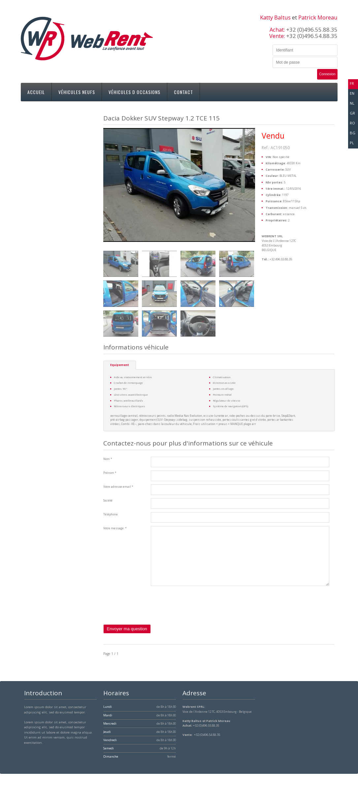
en (352, 93)
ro (352, 122)
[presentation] (153, 611)
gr (352, 113)
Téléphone (110, 514)
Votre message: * (115, 528)
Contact (183, 91)
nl (352, 103)
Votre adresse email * (118, 487)
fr (352, 83)
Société (108, 501)
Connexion (327, 74)
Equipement (119, 365)
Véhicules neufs (76, 91)
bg (352, 132)
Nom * (107, 459)
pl (352, 142)
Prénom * (109, 473)
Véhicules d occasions (134, 91)
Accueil (36, 91)
